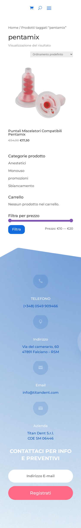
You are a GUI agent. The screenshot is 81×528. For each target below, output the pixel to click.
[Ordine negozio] (51, 54)
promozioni (18, 178)
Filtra (16, 229)
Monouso (16, 171)
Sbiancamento (21, 186)
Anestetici (17, 163)
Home (13, 28)
